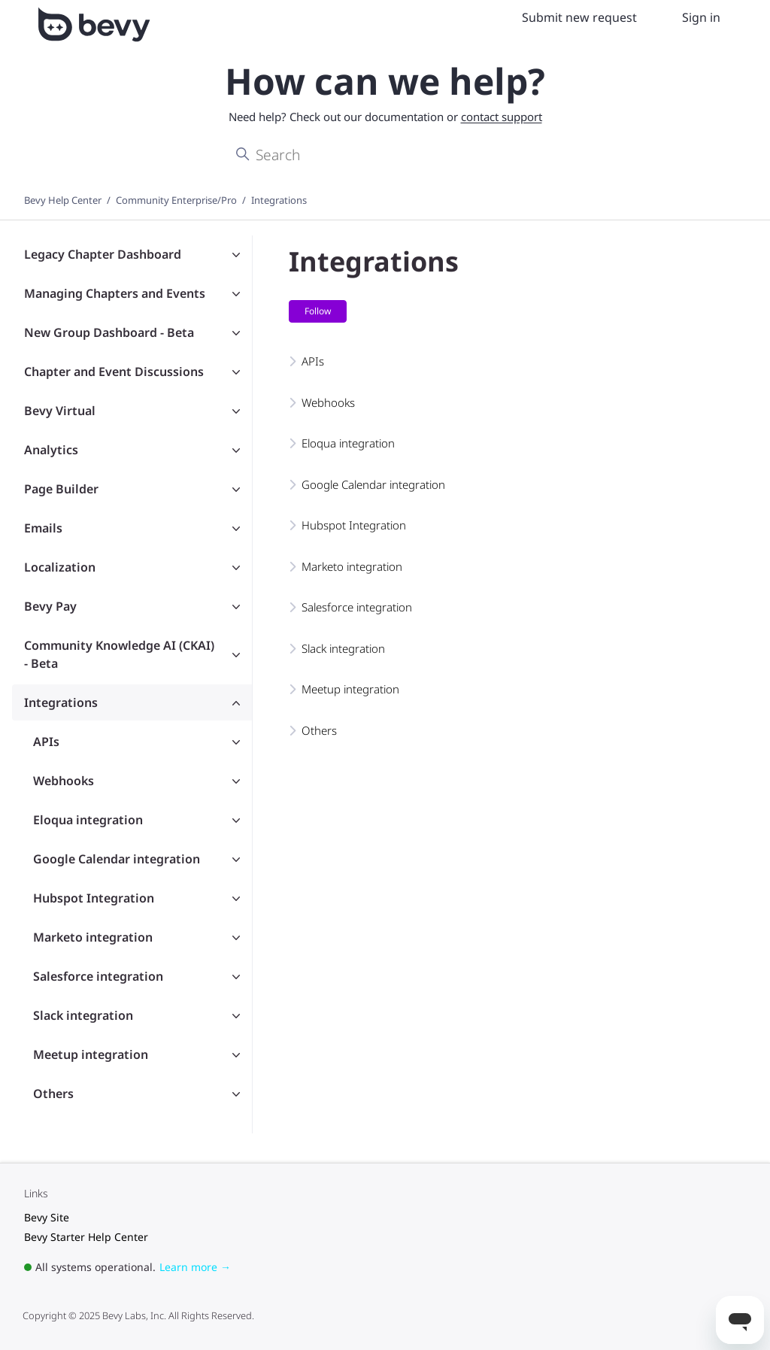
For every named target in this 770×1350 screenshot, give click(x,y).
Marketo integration (93, 937)
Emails (43, 528)
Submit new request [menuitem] (579, 17)
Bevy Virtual (59, 410)
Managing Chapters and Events (114, 293)
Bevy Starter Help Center (86, 1237)
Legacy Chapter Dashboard (102, 254)
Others (53, 1093)
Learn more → (195, 1267)
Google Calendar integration (116, 859)
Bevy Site (46, 1217)
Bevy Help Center (63, 200)
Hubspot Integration (93, 898)
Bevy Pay (50, 606)
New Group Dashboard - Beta (109, 332)
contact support (501, 116)
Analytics (51, 449)
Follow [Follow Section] (318, 311)
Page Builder (61, 489)
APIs (46, 741)
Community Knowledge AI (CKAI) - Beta (119, 654)
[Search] (385, 155)
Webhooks (63, 780)
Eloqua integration (88, 820)
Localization (59, 567)
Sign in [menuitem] (701, 17)
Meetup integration (90, 1054)
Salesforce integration (98, 976)
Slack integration (83, 1015)
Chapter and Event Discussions (114, 371)
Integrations (279, 200)
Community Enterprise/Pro (176, 200)
